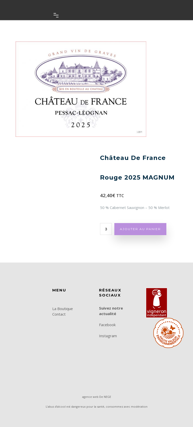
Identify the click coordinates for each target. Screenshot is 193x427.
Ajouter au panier (140, 229)
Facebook (107, 324)
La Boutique (62, 308)
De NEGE (105, 397)
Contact (59, 314)
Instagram (108, 335)
